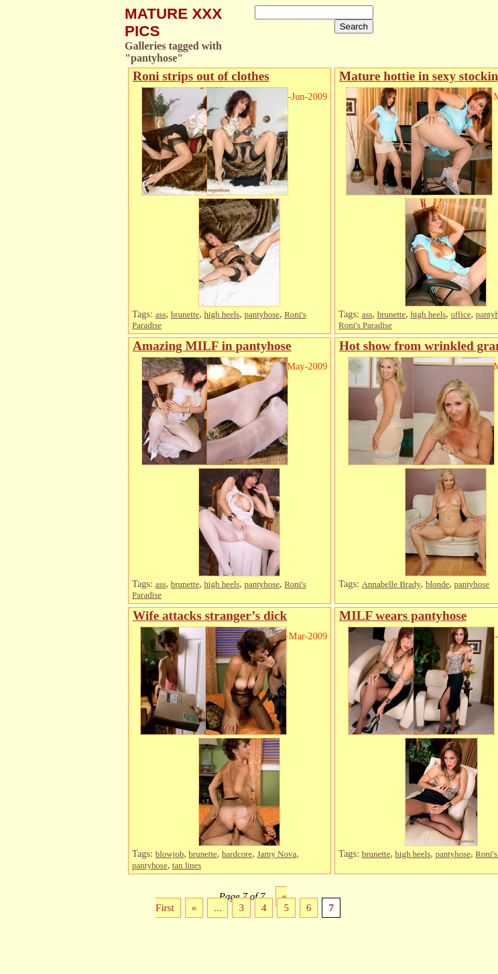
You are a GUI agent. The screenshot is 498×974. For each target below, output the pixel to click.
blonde (437, 584)
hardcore (237, 854)
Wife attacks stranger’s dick (210, 615)
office (460, 314)
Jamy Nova (277, 854)
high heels (221, 314)
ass (160, 314)
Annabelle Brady (391, 584)
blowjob (169, 854)
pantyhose (261, 314)
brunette (185, 314)
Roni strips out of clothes (201, 76)
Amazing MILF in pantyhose (212, 346)
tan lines (187, 865)
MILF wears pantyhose (402, 615)
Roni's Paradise (365, 325)
